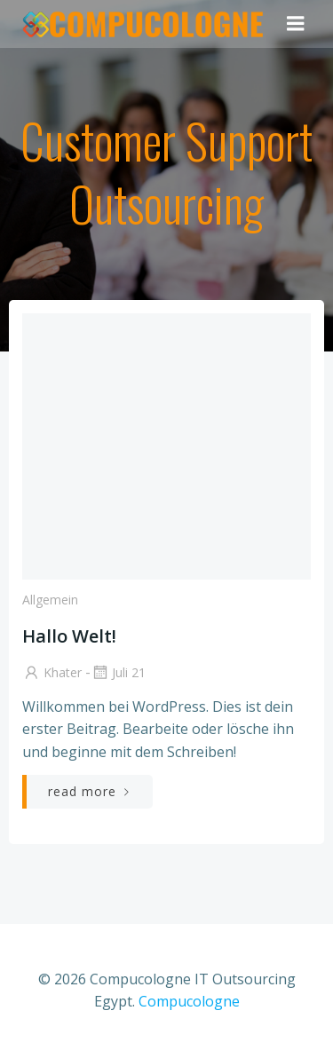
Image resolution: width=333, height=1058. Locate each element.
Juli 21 (118, 672)
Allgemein (50, 599)
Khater (52, 672)
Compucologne (189, 1001)
